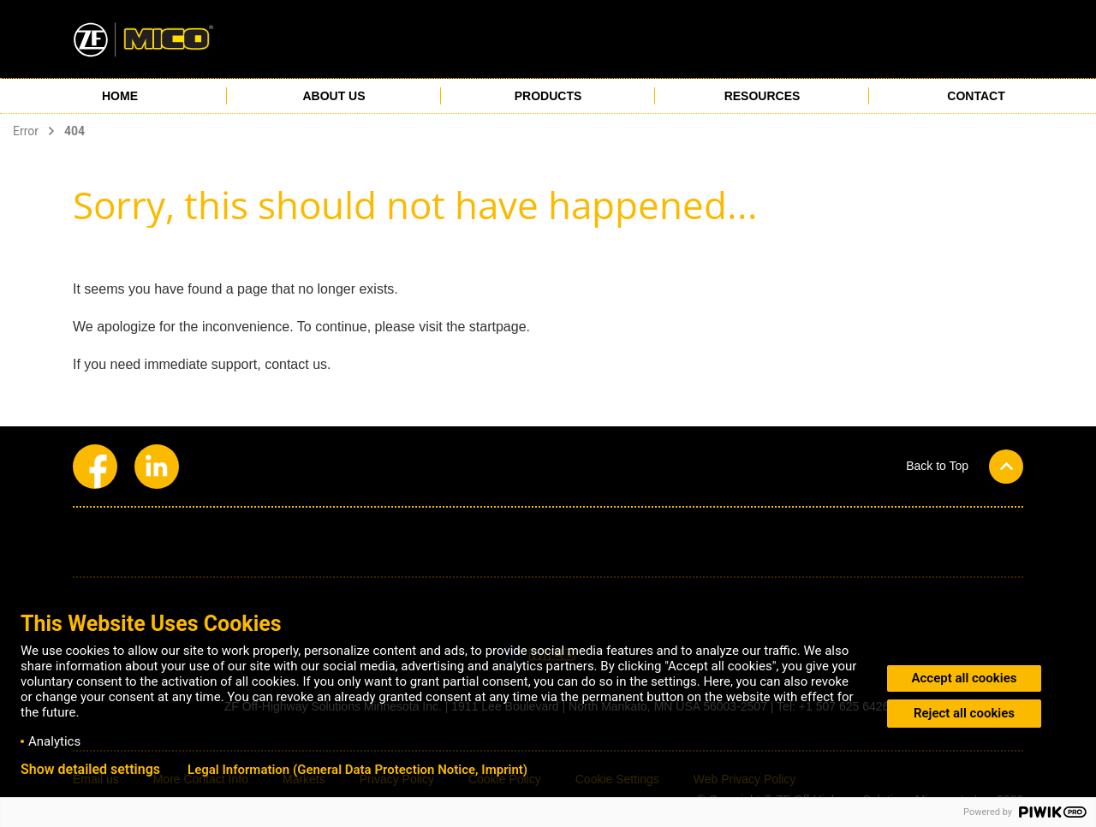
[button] (964, 465)
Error (26, 131)
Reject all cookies (964, 713)
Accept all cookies (964, 678)
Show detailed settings (90, 769)
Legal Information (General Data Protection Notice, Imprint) (357, 769)
